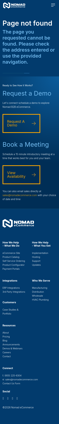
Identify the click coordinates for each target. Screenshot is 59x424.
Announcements (11, 344)
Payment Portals (11, 268)
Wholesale (37, 295)
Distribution (38, 291)
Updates (36, 265)
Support (36, 261)
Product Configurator (14, 265)
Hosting (36, 257)
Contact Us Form (11, 383)
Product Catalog (11, 257)
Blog (5, 340)
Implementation (40, 253)
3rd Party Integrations (14, 291)
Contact (7, 356)
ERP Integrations (11, 287)
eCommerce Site (11, 253)
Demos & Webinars (12, 348)
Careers (7, 352)
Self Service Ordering (14, 261)
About (6, 332)
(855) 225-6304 (13, 375)
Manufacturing (39, 287)
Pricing (6, 336)
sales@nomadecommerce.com (20, 195)
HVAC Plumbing (40, 299)
